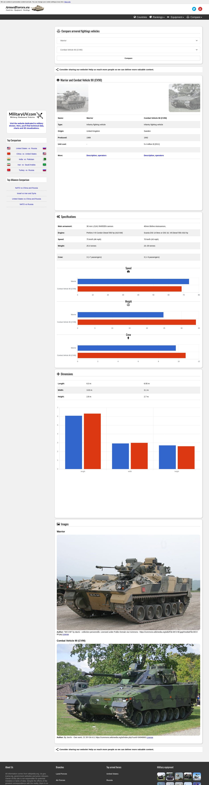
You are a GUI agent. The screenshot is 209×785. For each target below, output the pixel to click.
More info (67, 2)
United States (112, 774)
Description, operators (96, 155)
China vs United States (27, 154)
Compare (128, 58)
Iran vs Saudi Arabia (26, 165)
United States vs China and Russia (26, 199)
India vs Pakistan (26, 159)
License (65, 634)
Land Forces (61, 774)
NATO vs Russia (26, 204)
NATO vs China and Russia (26, 188)
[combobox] (128, 40)
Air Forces (60, 780)
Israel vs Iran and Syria (26, 193)
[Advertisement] (27, 66)
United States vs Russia (26, 148)
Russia (109, 780)
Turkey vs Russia (26, 170)
